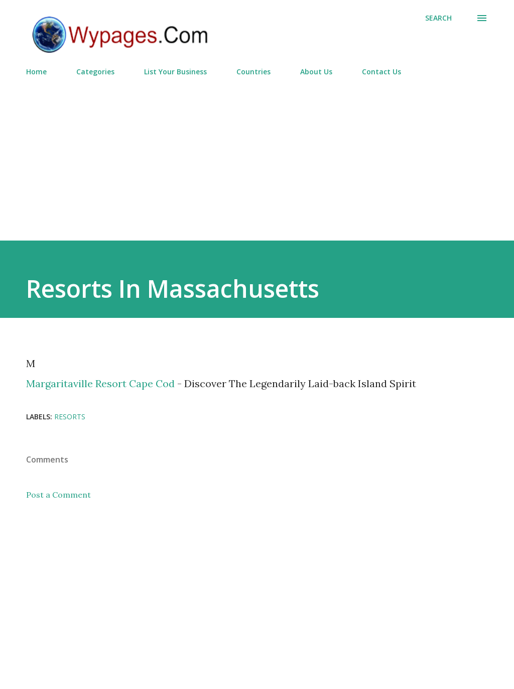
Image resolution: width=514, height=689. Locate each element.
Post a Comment (58, 495)
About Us (316, 71)
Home (36, 71)
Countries (253, 71)
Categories (95, 71)
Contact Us (381, 71)
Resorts (69, 416)
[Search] (438, 18)
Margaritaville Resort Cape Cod (100, 383)
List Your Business (175, 71)
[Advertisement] (257, 154)
